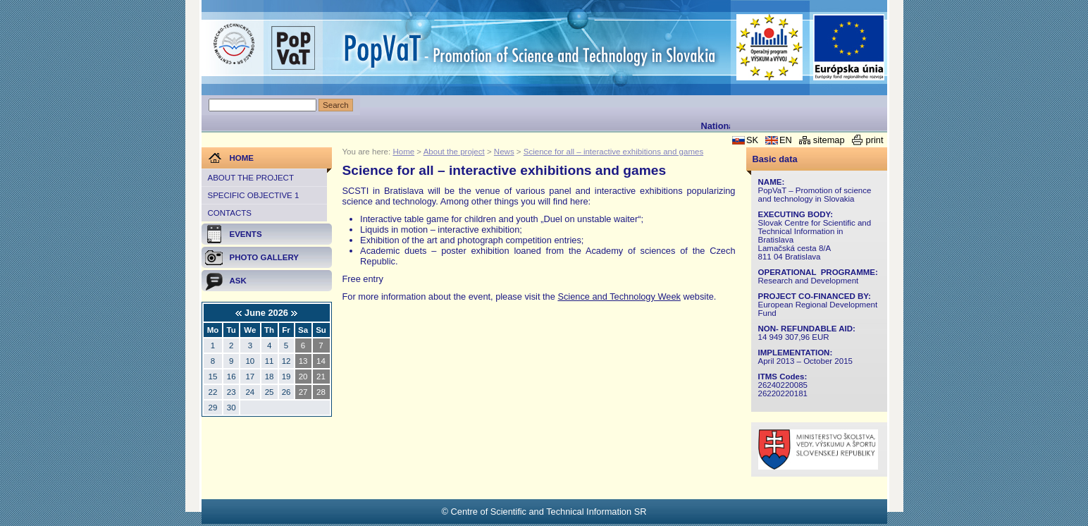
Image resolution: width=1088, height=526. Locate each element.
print (875, 140)
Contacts (230, 213)
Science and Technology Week (619, 296)
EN (785, 140)
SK (752, 140)
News (504, 151)
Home (403, 151)
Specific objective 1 (253, 195)
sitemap (829, 140)
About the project (251, 177)
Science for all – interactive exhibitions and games (613, 151)
